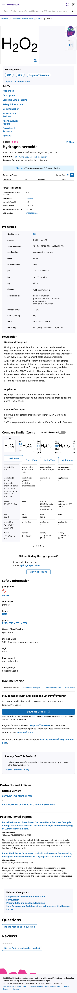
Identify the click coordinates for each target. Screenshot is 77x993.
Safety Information (13, 104)
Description (9, 95)
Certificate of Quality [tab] (53, 687)
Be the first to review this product (23, 949)
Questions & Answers (9, 130)
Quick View (13, 458)
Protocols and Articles (10, 115)
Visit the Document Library (17, 769)
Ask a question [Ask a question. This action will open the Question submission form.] (40, 157)
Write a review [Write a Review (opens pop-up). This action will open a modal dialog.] (25, 157)
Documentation (11, 108)
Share (70, 142)
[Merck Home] (13, 4)
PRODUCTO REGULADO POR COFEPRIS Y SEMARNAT (28, 804)
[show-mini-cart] (73, 4)
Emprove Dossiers (39, 75)
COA (9, 74)
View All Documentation (17, 81)
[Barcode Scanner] (67, 4)
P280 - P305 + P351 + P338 (14, 623)
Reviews (7, 135)
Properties (8, 90)
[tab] (6, 19)
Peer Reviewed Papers (11, 122)
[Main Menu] (3, 4)
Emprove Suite (24, 732)
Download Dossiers (38, 711)
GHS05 (5, 595)
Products (4, 19)
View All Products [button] (38, 571)
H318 (4, 614)
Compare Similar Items (15, 99)
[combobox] (38, 10)
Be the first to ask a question (19, 926)
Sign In (19, 168)
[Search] (72, 11)
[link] (8, 986)
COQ (20, 74)
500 (34, 234)
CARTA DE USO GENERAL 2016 (17, 796)
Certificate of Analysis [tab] (31, 687)
